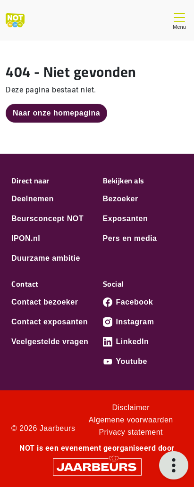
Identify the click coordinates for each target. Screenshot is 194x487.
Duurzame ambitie (45, 258)
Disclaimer (131, 408)
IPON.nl (25, 238)
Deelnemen (32, 199)
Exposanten (125, 219)
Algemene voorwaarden (131, 420)
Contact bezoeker (44, 302)
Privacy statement (131, 432)
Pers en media (130, 238)
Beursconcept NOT (47, 219)
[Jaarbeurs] (97, 466)
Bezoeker (120, 199)
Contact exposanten (49, 322)
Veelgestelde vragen (49, 342)
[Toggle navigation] (179, 20)
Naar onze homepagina (56, 113)
